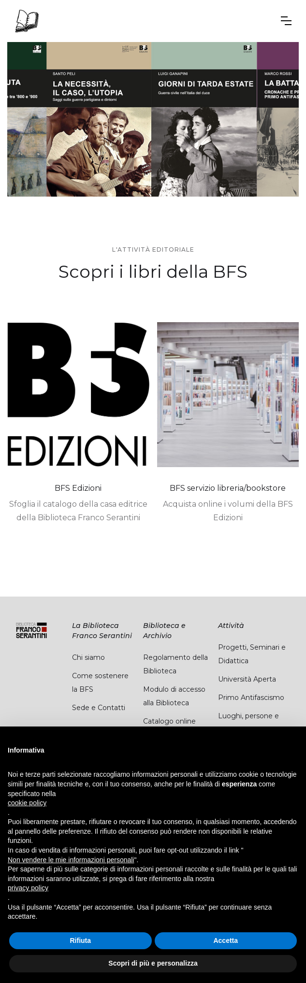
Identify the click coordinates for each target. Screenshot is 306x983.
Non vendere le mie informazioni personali (71, 860)
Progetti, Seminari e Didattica (252, 654)
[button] (286, 20)
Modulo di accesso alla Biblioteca (174, 696)
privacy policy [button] (28, 888)
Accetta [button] (225, 940)
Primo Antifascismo (251, 697)
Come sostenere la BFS (100, 682)
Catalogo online (169, 721)
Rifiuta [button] (80, 940)
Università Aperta (247, 679)
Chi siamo (88, 657)
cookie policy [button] (27, 803)
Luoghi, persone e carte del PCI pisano (252, 723)
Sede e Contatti (98, 707)
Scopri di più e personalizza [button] (152, 963)
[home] (27, 21)
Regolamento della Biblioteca (175, 664)
